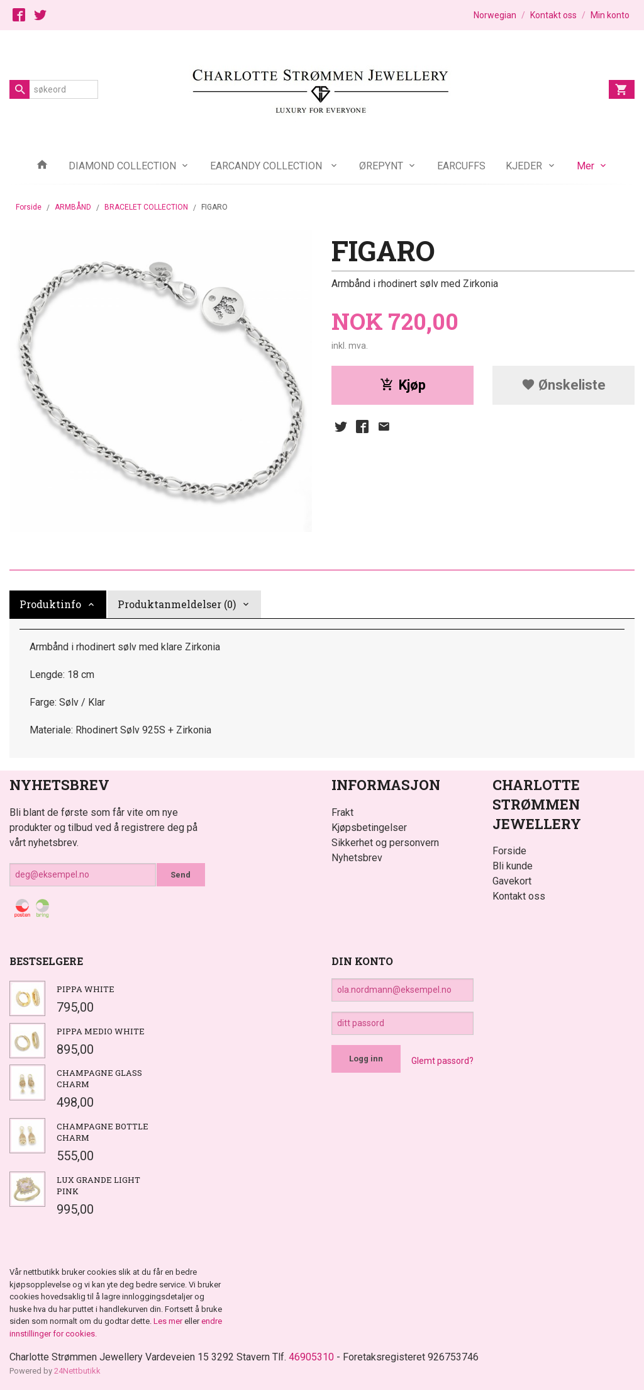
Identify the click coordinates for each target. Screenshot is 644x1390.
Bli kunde (512, 866)
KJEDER (524, 166)
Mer (585, 166)
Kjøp (403, 385)
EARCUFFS (461, 166)
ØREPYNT (381, 166)
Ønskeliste (563, 385)
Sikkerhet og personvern (385, 843)
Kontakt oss (518, 896)
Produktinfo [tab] (50, 604)
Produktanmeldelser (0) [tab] (177, 604)
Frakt (342, 812)
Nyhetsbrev (356, 858)
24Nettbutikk (77, 1371)
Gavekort (511, 881)
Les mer (168, 1321)
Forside (29, 207)
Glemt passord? (442, 1061)
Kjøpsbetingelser (369, 827)
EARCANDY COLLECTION (267, 166)
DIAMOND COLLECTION (122, 166)
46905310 (311, 1357)
